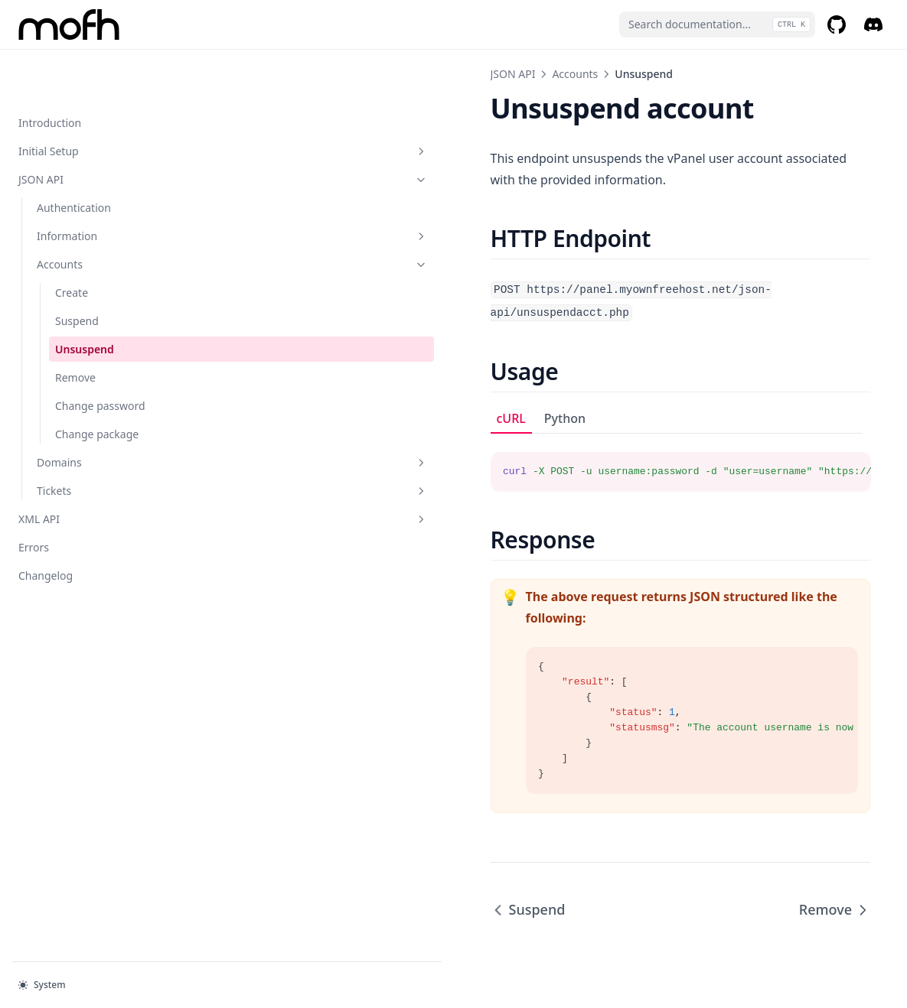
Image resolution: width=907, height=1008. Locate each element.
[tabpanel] (551, 418)
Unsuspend (84, 300)
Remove (75, 328)
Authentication (74, 158)
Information (103, 187)
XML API (94, 470)
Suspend (77, 272)
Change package (97, 385)
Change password (100, 357)
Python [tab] (307, 374)
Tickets (103, 441)
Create (71, 243)
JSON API (94, 130)
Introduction (49, 74)
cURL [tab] (253, 374)
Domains (103, 413)
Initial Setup (94, 102)
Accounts (103, 215)
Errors (33, 498)
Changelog (45, 526)
